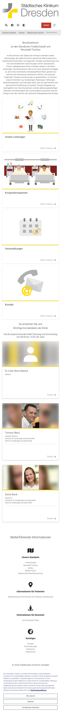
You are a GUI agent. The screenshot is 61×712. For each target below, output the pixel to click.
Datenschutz (30, 652)
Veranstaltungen (30, 646)
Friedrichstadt (30, 563)
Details (51, 394)
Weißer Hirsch (30, 571)
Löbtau (30, 568)
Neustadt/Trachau (30, 565)
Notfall (46, 25)
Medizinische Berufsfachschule (30, 573)
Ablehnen (30, 702)
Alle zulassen (30, 696)
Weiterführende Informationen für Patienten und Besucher (30, 597)
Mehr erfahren (48, 148)
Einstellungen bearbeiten (30, 707)
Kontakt (30, 644)
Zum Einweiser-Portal (30, 620)
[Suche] (6, 25)
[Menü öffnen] (54, 25)
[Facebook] (12, 25)
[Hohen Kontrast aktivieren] (24, 25)
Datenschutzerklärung (38, 690)
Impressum (30, 649)
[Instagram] (18, 25)
